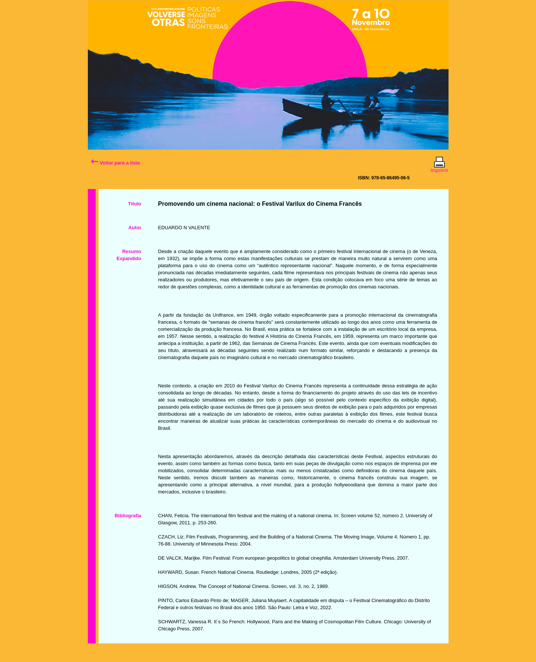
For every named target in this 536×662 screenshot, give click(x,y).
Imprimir (440, 167)
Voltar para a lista (115, 163)
